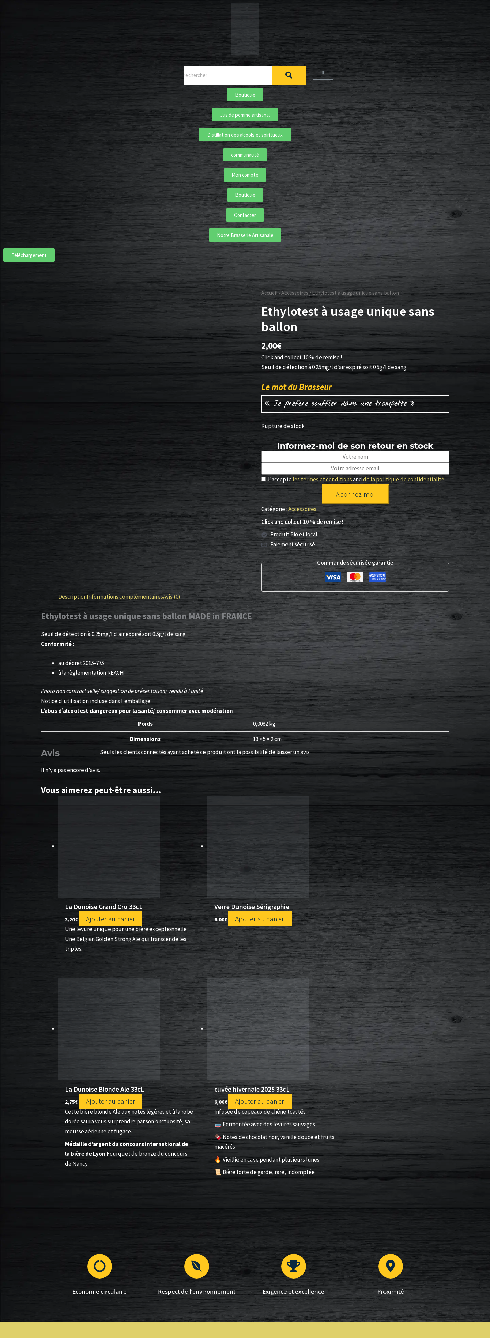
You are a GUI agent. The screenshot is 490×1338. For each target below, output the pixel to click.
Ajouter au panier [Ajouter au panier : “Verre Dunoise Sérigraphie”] (193, 914)
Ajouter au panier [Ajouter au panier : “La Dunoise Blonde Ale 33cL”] (302, 928)
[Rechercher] (289, 75)
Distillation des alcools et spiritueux (184, 1260)
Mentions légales (306, 1222)
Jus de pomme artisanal (183, 1270)
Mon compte (306, 1260)
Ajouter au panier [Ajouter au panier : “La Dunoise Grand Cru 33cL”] (103, 919)
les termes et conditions (322, 479)
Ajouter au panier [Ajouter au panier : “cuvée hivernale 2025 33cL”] (391, 914)
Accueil (269, 293)
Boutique (184, 1222)
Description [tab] (72, 596)
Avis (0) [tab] (171, 596)
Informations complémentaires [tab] (125, 596)
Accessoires (294, 293)
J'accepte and (352, 479)
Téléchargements (184, 1289)
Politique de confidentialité (306, 1241)
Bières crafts (183, 1241)
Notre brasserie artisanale (183, 1251)
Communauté (184, 1279)
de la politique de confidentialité (403, 479)
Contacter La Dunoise (306, 1251)
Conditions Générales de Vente (306, 1232)
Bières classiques (184, 1232)
